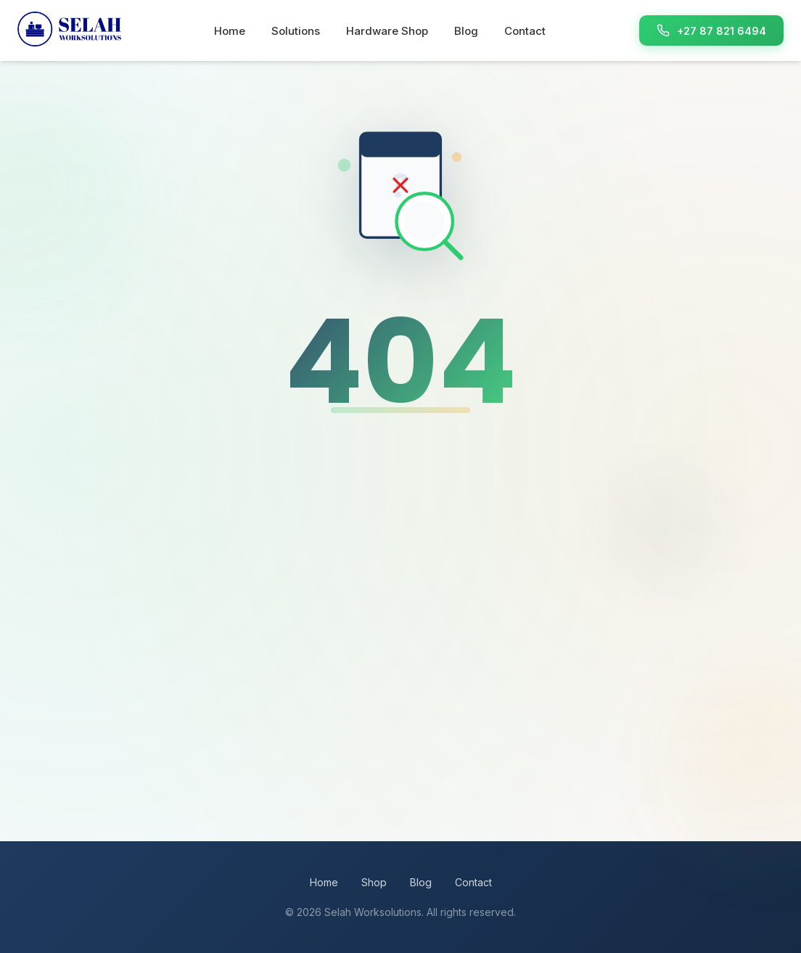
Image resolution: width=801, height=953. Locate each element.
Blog (466, 31)
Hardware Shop (387, 31)
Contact (525, 31)
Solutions (295, 31)
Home (229, 31)
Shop (374, 882)
